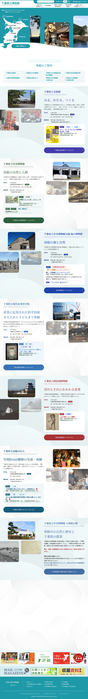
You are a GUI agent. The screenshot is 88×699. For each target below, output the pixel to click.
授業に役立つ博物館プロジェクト (79, 5)
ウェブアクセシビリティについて (30, 693)
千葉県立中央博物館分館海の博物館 (53, 74)
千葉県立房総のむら (32, 78)
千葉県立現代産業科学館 (73, 73)
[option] (47, 30)
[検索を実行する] (52, 1)
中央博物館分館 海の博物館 (34, 684)
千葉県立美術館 (11, 73)
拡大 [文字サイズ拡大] (69, 1)
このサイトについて (50, 693)
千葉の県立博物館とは (39, 5)
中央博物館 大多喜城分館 (68, 686)
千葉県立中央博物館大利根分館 (52, 79)
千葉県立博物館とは (20, 46)
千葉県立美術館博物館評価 (57, 5)
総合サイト (14, 685)
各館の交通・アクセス (79, 1)
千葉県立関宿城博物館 (13, 78)
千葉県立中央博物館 (32, 73)
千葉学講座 (48, 5)
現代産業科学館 (48, 684)
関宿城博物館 (65, 684)
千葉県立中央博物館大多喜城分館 (72, 79)
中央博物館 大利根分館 (50, 686)
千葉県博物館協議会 (68, 5)
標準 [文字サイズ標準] (65, 1)
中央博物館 (65, 682)
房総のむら (30, 686)
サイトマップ (63, 693)
